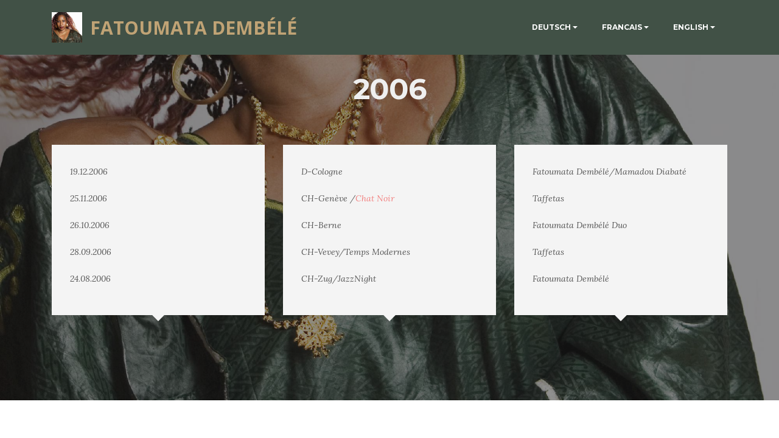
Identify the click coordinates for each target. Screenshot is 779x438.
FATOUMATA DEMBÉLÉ (193, 27)
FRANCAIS (622, 27)
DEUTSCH (551, 27)
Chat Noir (374, 198)
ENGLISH (690, 27)
